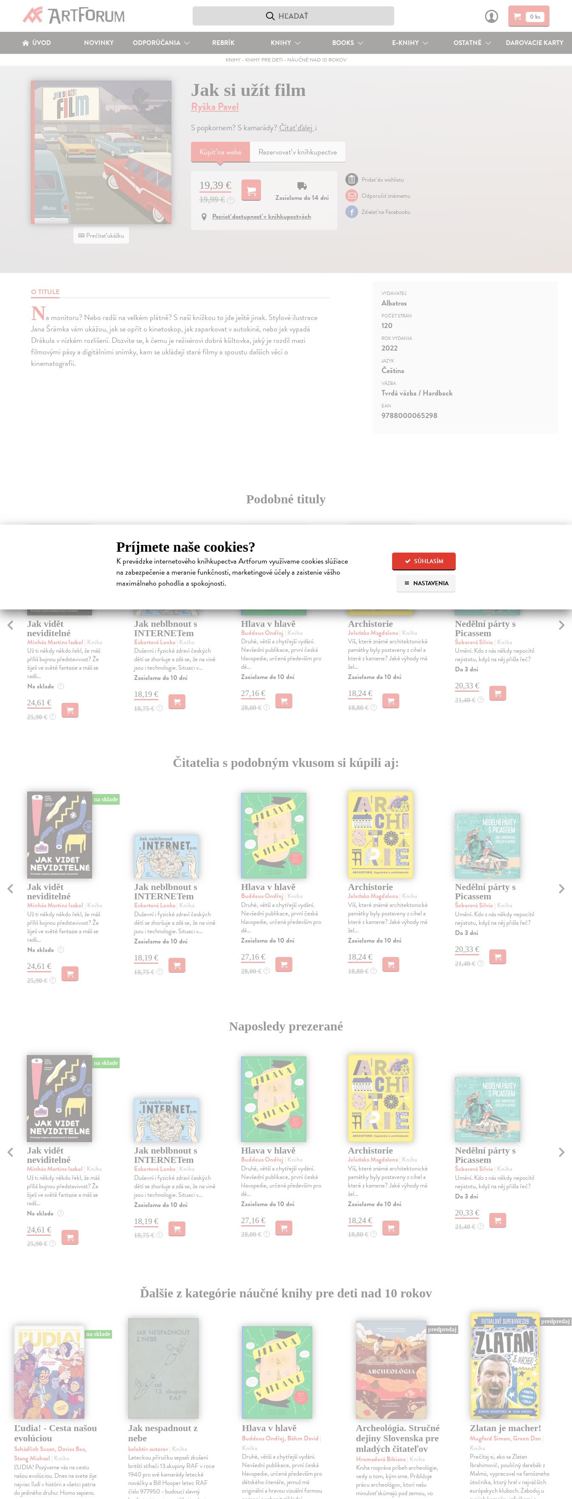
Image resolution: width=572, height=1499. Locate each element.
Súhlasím (424, 561)
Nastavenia (426, 583)
